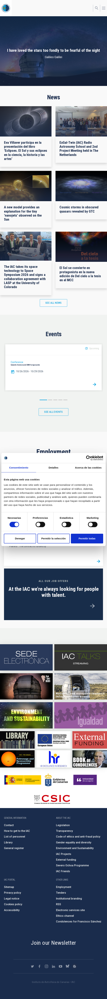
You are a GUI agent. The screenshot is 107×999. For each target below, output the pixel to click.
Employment (63, 887)
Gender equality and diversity (73, 842)
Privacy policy (12, 892)
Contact (9, 825)
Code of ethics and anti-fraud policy (78, 836)
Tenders (61, 892)
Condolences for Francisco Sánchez (78, 921)
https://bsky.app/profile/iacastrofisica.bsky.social (67, 966)
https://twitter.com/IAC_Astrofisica (32, 966)
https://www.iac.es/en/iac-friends (17, 759)
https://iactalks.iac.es (80, 657)
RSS (58, 904)
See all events (53, 412)
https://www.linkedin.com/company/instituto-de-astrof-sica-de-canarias (53, 966)
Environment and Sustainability (75, 848)
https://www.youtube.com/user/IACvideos (60, 966)
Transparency (64, 830)
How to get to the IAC (17, 830)
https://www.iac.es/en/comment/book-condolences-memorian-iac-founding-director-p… (89, 759)
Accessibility (12, 910)
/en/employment (92, 606)
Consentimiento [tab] (18, 467)
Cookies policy (13, 904)
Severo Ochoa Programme (72, 865)
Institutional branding (69, 898)
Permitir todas (87, 538)
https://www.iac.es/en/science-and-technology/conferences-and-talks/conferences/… (26, 686)
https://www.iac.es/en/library (17, 739)
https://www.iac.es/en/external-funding (89, 739)
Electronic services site (70, 910)
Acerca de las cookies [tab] (88, 467)
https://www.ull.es (85, 780)
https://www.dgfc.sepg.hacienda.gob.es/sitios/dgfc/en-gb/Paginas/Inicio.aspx (53, 739)
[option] (53, 367)
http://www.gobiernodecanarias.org (56, 780)
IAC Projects (63, 854)
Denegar (20, 538)
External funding (66, 859)
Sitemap (9, 887)
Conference (17, 362)
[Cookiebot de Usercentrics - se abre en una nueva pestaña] (88, 457)
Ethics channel (65, 915)
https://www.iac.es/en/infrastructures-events (80, 686)
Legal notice (11, 898)
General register (14, 848)
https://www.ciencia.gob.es (22, 780)
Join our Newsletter (53, 942)
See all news (53, 303)
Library (8, 842)
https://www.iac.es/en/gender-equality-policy (80, 715)
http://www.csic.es (52, 799)
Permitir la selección (53, 538)
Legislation (63, 825)
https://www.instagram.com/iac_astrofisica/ (46, 966)
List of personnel (14, 836)
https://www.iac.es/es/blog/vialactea (74, 966)
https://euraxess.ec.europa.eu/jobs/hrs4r (53, 759)
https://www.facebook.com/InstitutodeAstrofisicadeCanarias (39, 966)
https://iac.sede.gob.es (26, 657)
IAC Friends (63, 871)
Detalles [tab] (53, 467)
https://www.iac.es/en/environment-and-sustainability (26, 715)
